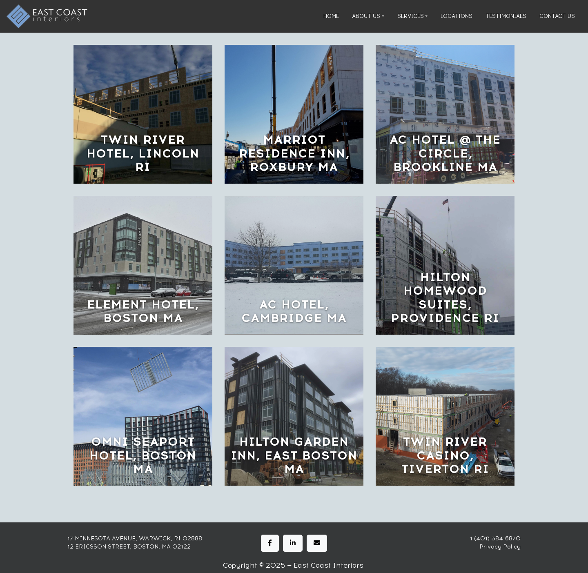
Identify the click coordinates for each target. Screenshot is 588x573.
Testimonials (506, 16)
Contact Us (557, 16)
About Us (366, 16)
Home (331, 16)
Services (410, 16)
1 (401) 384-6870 (495, 538)
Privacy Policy (500, 546)
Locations (456, 16)
